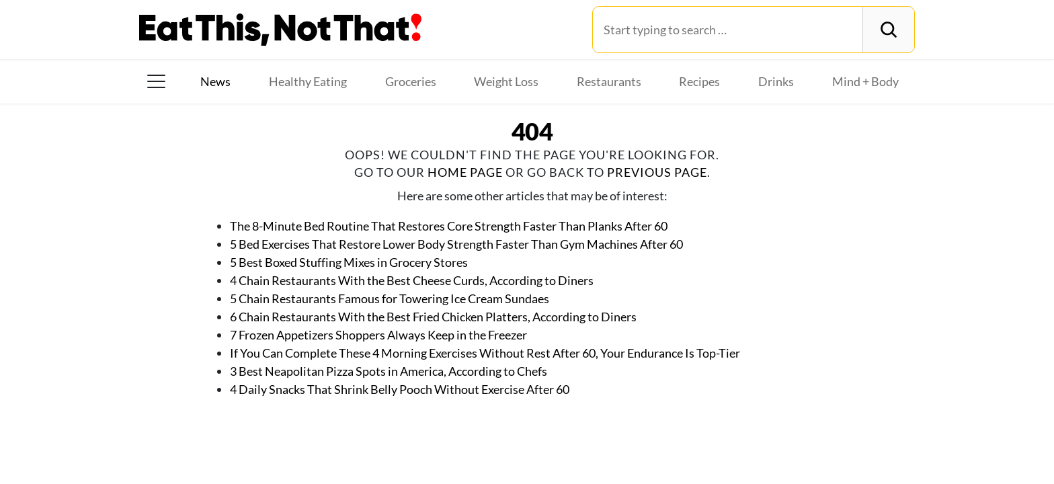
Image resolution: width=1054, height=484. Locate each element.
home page (465, 172)
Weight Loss (506, 81)
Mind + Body (865, 81)
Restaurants (609, 81)
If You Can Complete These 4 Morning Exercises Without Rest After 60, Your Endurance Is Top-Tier (485, 353)
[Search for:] (727, 29)
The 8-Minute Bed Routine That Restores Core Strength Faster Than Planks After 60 (448, 225)
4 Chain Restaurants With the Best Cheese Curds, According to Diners (412, 280)
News (215, 81)
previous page (657, 172)
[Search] (888, 29)
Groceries (410, 81)
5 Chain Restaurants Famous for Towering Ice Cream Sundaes (389, 298)
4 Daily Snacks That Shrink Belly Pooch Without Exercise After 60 (399, 389)
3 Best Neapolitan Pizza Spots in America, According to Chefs (388, 371)
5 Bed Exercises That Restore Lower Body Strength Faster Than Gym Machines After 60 (456, 244)
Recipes (699, 81)
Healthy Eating (308, 81)
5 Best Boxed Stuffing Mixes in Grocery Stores (349, 262)
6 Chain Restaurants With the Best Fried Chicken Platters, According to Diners (433, 316)
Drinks (776, 81)
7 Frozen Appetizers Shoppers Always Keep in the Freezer (378, 334)
